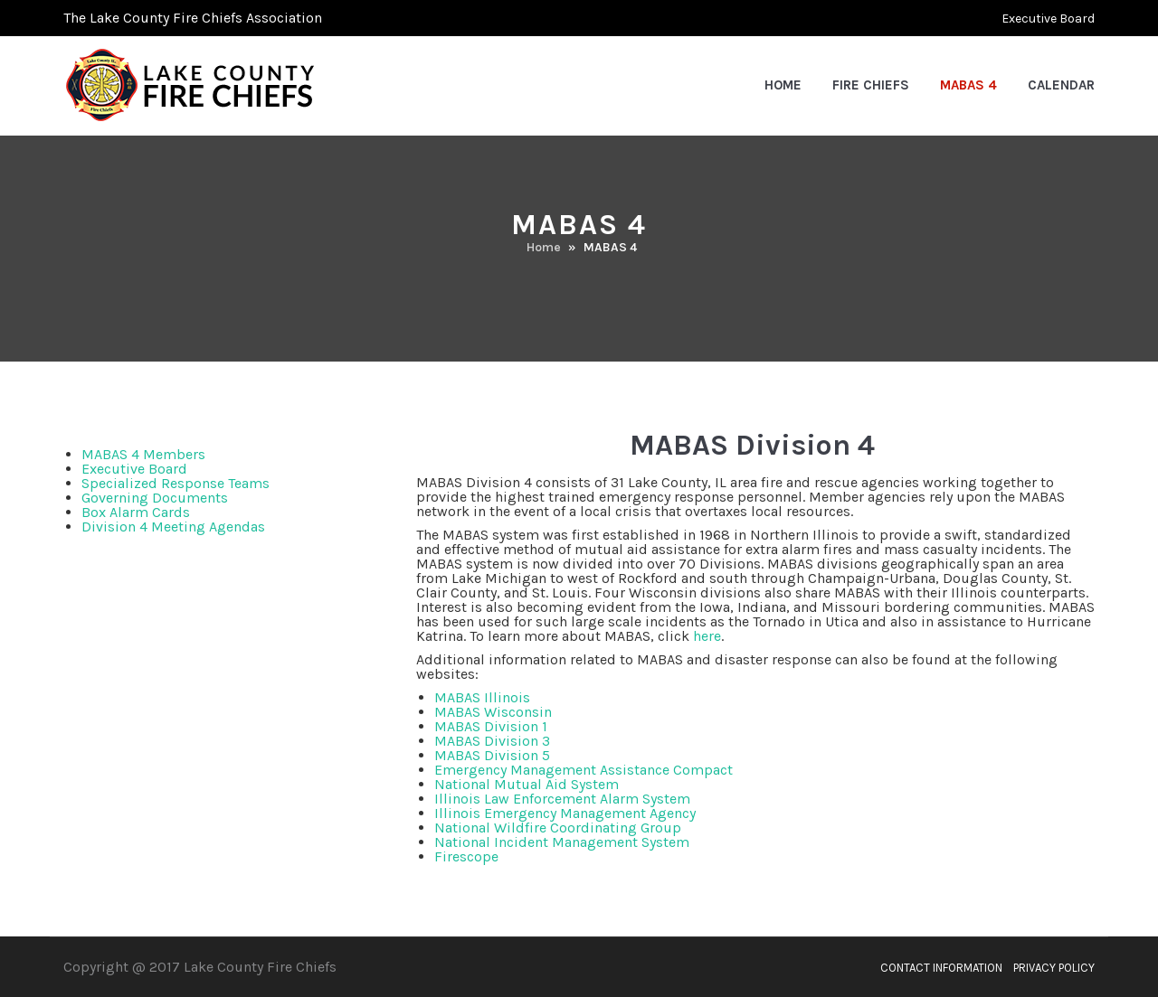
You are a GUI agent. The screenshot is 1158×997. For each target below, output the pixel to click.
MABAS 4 (968, 85)
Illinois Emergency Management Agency (565, 813)
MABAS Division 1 (490, 726)
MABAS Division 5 (492, 755)
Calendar (1061, 85)
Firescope (466, 856)
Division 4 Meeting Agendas (173, 526)
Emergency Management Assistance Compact (583, 769)
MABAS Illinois (482, 697)
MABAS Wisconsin (493, 711)
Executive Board (1048, 18)
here (707, 635)
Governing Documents (154, 497)
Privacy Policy (1054, 968)
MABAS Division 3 (492, 740)
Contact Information (941, 968)
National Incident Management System (561, 842)
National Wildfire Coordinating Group (557, 827)
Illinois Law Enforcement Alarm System (562, 798)
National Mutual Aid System (526, 784)
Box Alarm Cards (135, 512)
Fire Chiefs (870, 85)
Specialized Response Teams (175, 483)
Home (783, 85)
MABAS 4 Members (143, 454)
